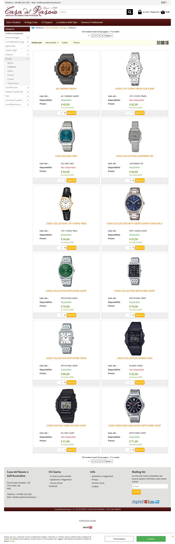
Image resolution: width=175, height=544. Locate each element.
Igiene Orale (10, 46)
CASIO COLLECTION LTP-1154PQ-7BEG (66, 223)
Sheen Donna (13, 83)
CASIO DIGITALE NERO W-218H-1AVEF (66, 425)
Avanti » (109, 36)
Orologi (8, 59)
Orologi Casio (30, 22)
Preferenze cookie (87, 521)
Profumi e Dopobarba (14, 33)
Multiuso (9, 55)
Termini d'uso (98, 483)
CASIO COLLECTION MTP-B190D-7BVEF (66, 358)
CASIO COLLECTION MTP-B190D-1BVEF (134, 291)
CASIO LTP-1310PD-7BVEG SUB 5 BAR (134, 88)
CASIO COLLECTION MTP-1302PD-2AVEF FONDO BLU (134, 223)
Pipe (7, 96)
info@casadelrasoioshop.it (23, 497)
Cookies (12, 541)
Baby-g (10, 63)
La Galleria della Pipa (66, 22)
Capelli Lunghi (11, 50)
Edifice (10, 71)
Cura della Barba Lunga (14, 42)
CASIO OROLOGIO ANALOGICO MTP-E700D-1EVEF (135, 425)
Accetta (151, 539)
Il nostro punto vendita (60, 476)
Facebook (53, 486)
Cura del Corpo (11, 87)
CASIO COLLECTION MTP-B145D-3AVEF (66, 291)
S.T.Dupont (47, 22)
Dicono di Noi (56, 483)
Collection (12, 67)
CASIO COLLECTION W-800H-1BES (134, 358)
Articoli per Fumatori (13, 100)
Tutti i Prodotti (13, 22)
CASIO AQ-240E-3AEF (66, 156)
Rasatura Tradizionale (92, 22)
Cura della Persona (13, 104)
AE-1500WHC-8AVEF (66, 88)
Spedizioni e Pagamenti (61, 480)
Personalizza (119, 539)
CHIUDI (173, 536)
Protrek (11, 79)
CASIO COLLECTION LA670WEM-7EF (134, 156)
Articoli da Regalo (12, 38)
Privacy (95, 480)
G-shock (11, 75)
